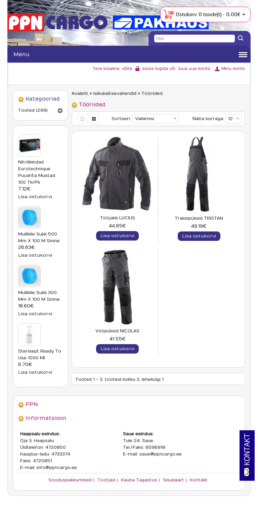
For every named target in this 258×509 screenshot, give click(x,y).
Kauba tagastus (139, 480)
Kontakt (199, 480)
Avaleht (80, 93)
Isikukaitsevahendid (114, 93)
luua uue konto (194, 68)
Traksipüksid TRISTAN (199, 218)
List (83, 119)
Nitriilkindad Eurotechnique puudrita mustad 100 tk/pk (36, 172)
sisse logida (155, 68)
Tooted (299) (33, 110)
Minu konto (233, 68)
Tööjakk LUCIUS (117, 218)
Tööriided (152, 93)
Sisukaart (173, 480)
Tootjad (106, 480)
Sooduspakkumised (70, 480)
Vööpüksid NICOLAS (117, 331)
